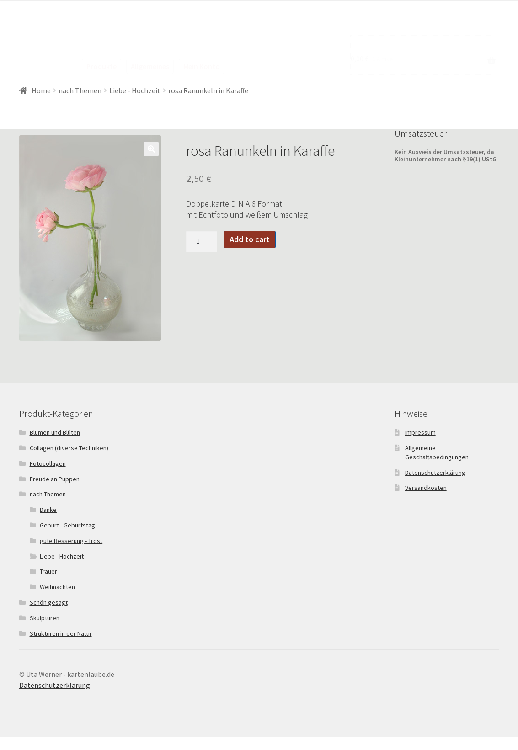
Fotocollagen (48, 463)
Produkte (101, 66)
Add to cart (250, 239)
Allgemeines (150, 66)
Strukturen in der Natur (61, 633)
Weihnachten (57, 587)
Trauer (48, 571)
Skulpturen (44, 618)
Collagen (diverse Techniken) (69, 448)
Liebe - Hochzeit (134, 90)
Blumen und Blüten (55, 432)
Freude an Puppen (55, 479)
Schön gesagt (49, 602)
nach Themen (80, 90)
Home (41, 90)
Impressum (420, 432)
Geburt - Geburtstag (67, 525)
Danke (48, 509)
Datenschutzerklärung (435, 472)
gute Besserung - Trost (71, 541)
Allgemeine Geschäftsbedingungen (437, 452)
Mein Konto (201, 66)
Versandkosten (426, 488)
